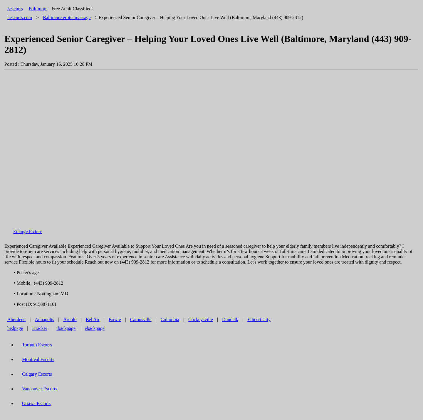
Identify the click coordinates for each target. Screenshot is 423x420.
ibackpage (65, 328)
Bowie (115, 319)
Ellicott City (259, 319)
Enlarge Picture (27, 231)
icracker (40, 328)
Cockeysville (200, 319)
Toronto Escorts (37, 344)
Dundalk (230, 319)
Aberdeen (16, 319)
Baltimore (37, 8)
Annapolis (44, 319)
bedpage (15, 328)
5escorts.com (19, 17)
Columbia (170, 319)
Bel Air (93, 319)
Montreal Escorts (38, 359)
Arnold (69, 319)
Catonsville (141, 319)
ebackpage (95, 328)
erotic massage (67, 17)
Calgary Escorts (37, 374)
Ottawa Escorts (36, 403)
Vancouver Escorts (39, 388)
